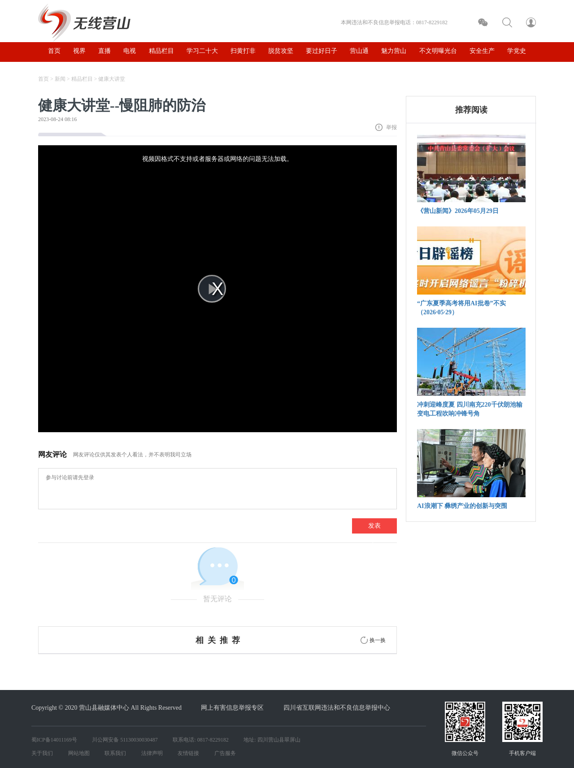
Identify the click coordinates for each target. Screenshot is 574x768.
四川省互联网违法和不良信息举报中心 (336, 707)
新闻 (60, 79)
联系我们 (115, 753)
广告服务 (225, 753)
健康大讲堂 (111, 79)
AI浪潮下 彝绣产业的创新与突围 (462, 506)
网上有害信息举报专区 (232, 707)
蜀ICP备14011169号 (54, 740)
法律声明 (152, 753)
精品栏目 (82, 79)
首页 (43, 79)
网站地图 (79, 753)
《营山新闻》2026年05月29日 (458, 211)
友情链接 (188, 753)
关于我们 (42, 753)
